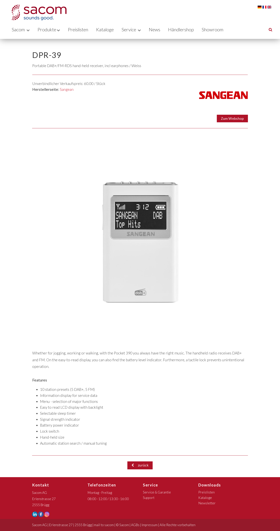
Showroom (217, 29)
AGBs (135, 525)
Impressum (150, 525)
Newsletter (207, 503)
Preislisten (80, 29)
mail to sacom (104, 525)
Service (135, 29)
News (158, 29)
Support (148, 498)
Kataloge (108, 29)
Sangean (67, 89)
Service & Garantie (157, 492)
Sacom (21, 29)
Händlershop (185, 29)
